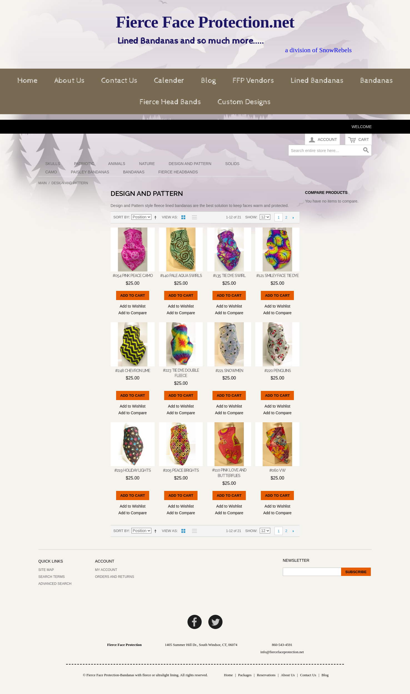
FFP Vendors (253, 80)
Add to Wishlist (133, 306)
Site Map (46, 570)
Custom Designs (244, 102)
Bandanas (376, 80)
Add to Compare (132, 313)
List (193, 217)
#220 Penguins (277, 370)
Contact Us (119, 80)
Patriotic (84, 163)
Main (42, 183)
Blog (208, 80)
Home (27, 80)
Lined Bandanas (317, 80)
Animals (116, 163)
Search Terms (51, 577)
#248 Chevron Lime (132, 370)
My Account (106, 570)
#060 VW (277, 470)
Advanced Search (54, 584)
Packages (244, 675)
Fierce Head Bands (170, 102)
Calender (169, 80)
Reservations (266, 675)
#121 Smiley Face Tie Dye (277, 275)
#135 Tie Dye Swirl (229, 275)
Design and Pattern (190, 163)
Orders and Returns (114, 577)
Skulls (52, 163)
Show (250, 217)
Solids (232, 163)
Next (293, 217)
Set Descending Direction (156, 217)
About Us (69, 80)
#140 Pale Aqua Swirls (181, 275)
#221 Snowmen (229, 370)
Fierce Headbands (178, 172)
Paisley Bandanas (90, 172)
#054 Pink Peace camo (132, 275)
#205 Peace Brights (181, 470)
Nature (147, 163)
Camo (51, 172)
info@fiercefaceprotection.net (282, 652)
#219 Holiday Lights (132, 470)
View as (169, 217)
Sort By (121, 217)
